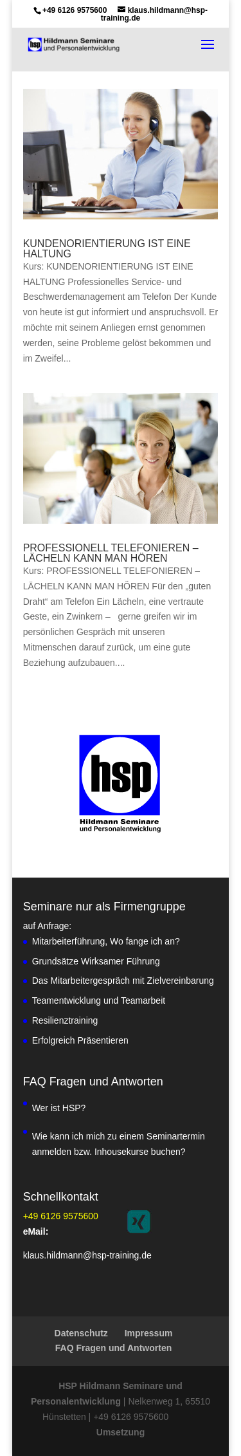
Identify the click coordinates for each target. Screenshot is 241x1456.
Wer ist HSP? (59, 1108)
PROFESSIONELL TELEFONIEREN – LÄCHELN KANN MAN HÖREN (111, 553)
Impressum (149, 1333)
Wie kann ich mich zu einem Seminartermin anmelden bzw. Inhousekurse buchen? (118, 1144)
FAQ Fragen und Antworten (113, 1348)
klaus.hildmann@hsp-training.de (87, 1255)
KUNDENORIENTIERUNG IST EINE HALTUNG (107, 248)
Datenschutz (81, 1333)
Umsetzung (120, 1432)
